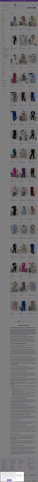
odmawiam (10, 478)
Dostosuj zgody (3, 480)
